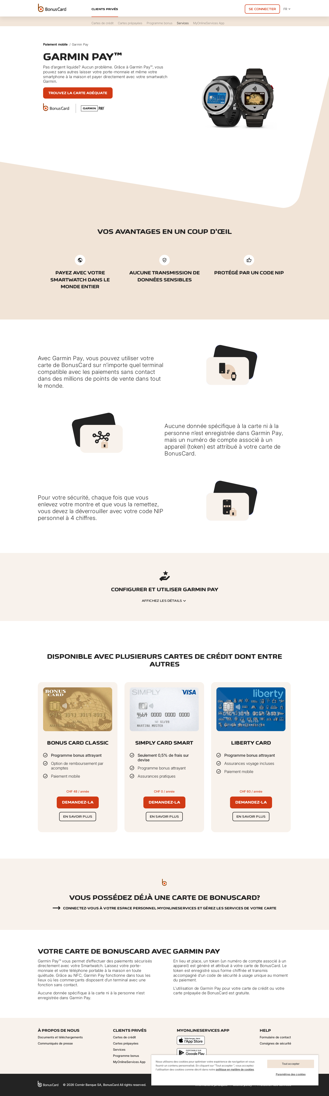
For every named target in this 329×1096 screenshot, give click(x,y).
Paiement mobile (55, 44)
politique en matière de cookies (235, 1069)
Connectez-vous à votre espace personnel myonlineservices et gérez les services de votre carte (170, 908)
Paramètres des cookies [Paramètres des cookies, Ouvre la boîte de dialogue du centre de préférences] (291, 1074)
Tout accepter (291, 1063)
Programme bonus (126, 1055)
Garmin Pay (80, 44)
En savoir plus (77, 816)
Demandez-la (77, 802)
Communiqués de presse (55, 1043)
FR (287, 9)
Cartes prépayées (125, 1043)
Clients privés (104, 9)
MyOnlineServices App (129, 1062)
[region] (234, 1070)
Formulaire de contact (275, 1037)
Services (119, 1049)
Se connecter (262, 9)
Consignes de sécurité (275, 1043)
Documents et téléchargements (60, 1037)
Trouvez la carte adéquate (77, 93)
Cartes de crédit (124, 1037)
